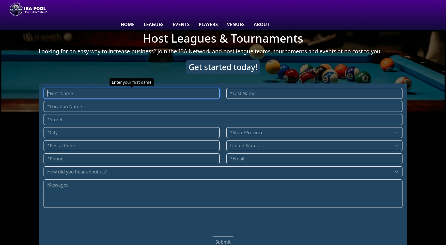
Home (128, 24)
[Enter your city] (132, 132)
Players (208, 24)
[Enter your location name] (223, 106)
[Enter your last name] (314, 93)
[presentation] (223, 221)
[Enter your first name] (132, 93)
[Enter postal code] (132, 145)
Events (181, 24)
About (262, 24)
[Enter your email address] (314, 158)
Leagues (154, 24)
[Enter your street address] (223, 119)
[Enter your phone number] (132, 158)
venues (236, 24)
